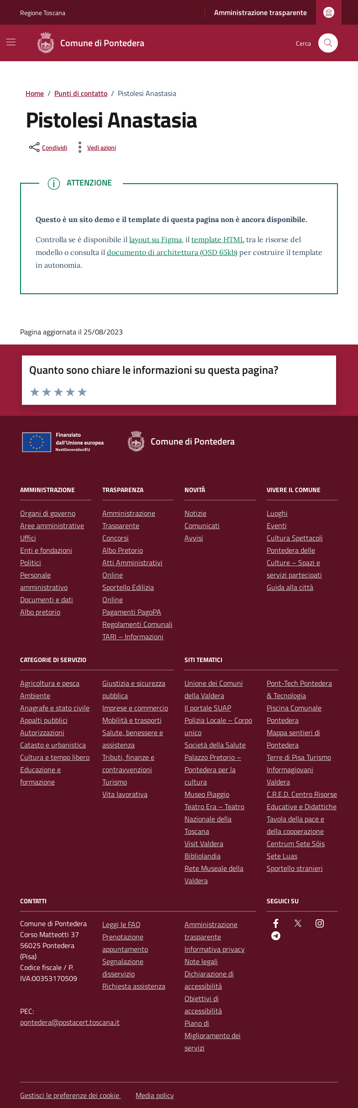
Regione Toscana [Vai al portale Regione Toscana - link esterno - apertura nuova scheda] (42, 12)
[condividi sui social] (47, 147)
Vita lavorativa (124, 794)
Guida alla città (290, 587)
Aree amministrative (52, 525)
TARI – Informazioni (132, 636)
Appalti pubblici (44, 720)
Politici (30, 562)
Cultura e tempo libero (55, 757)
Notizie (195, 513)
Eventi (277, 525)
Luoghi (277, 513)
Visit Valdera (203, 843)
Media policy (155, 1095)
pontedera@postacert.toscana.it (70, 1022)
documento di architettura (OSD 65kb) (172, 252)
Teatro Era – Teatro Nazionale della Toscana (214, 819)
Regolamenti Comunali (137, 624)
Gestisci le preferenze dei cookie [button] (70, 1095)
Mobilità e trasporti (132, 720)
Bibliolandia (202, 855)
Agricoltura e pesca (49, 683)
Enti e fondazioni (46, 550)
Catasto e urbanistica (53, 744)
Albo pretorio (40, 611)
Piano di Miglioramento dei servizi (212, 1035)
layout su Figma (155, 239)
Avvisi (193, 537)
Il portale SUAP (207, 707)
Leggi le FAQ (121, 924)
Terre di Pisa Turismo (299, 757)
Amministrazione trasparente (260, 12)
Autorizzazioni (42, 732)
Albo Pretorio (122, 550)
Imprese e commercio (135, 707)
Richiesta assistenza (133, 986)
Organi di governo (47, 513)
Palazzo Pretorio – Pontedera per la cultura (212, 769)
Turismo (114, 781)
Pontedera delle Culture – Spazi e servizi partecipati (294, 562)
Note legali (201, 961)
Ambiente (35, 695)
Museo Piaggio (206, 794)
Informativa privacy (214, 949)
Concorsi (115, 537)
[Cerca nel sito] (328, 43)
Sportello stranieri (295, 868)
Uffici (28, 537)
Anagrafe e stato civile (55, 707)
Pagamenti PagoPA (131, 611)
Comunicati (202, 525)
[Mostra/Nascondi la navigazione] (10, 42)
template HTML (217, 239)
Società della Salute (215, 744)
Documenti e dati (46, 599)
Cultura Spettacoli (295, 537)
